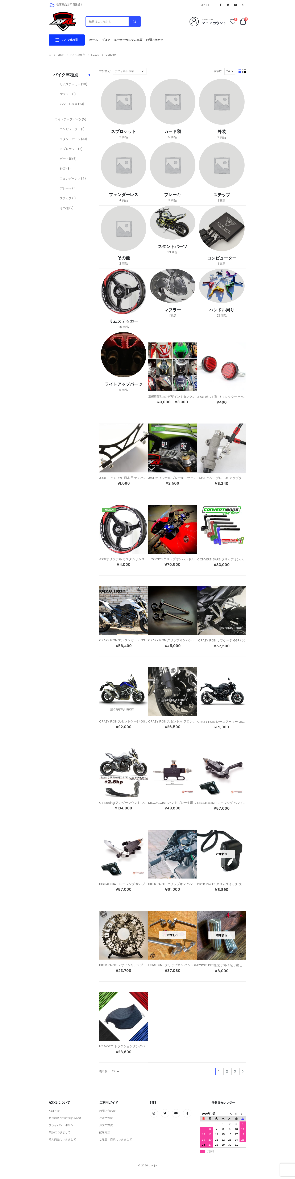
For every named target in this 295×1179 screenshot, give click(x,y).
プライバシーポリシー (62, 1125)
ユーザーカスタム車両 (128, 40)
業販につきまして (60, 1132)
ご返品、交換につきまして (115, 1139)
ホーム (93, 40)
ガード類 (68, 159)
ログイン (205, 5)
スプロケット (71, 149)
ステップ (68, 198)
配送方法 (104, 1132)
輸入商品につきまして (62, 1139)
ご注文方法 (106, 1118)
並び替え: (105, 71)
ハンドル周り (72, 104)
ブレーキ (68, 188)
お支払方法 (106, 1125)
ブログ (105, 40)
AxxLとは (54, 1111)
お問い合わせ (154, 40)
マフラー (68, 94)
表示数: (217, 71)
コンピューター (72, 129)
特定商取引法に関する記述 (65, 1118)
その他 (67, 208)
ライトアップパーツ (70, 119)
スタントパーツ (73, 139)
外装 (65, 169)
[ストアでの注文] (129, 71)
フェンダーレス (73, 178)
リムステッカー (73, 84)
